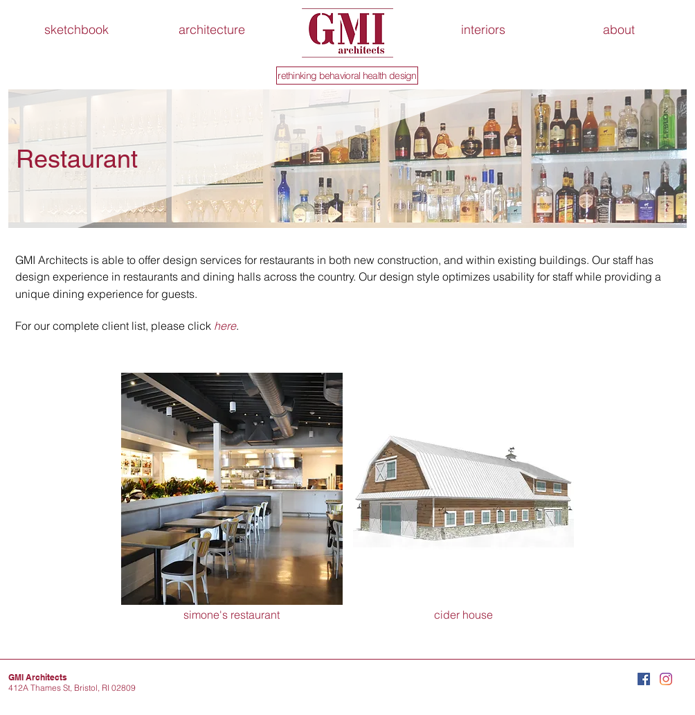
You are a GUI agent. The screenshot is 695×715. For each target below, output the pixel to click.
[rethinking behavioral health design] (347, 76)
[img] (464, 497)
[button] (619, 30)
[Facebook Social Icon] (644, 679)
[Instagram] (666, 679)
